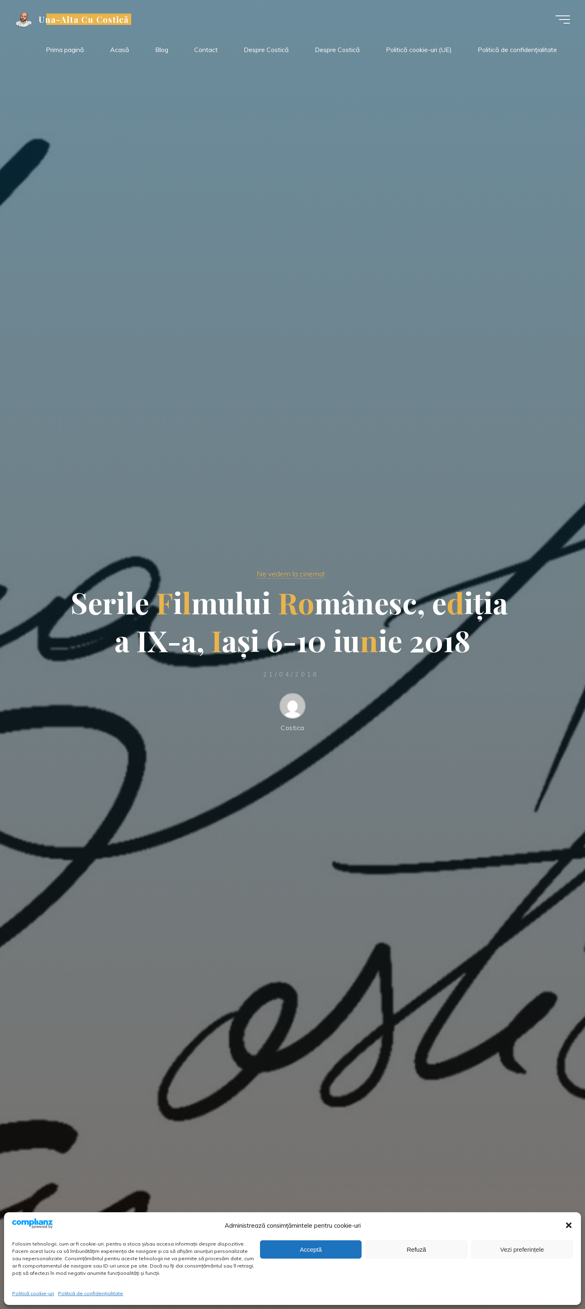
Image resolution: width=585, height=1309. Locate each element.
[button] (569, 1225)
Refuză (416, 1249)
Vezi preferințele (522, 1249)
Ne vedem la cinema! (291, 573)
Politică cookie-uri (33, 1293)
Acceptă (311, 1249)
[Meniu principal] (561, 19)
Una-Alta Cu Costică (85, 19)
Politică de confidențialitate (90, 1293)
